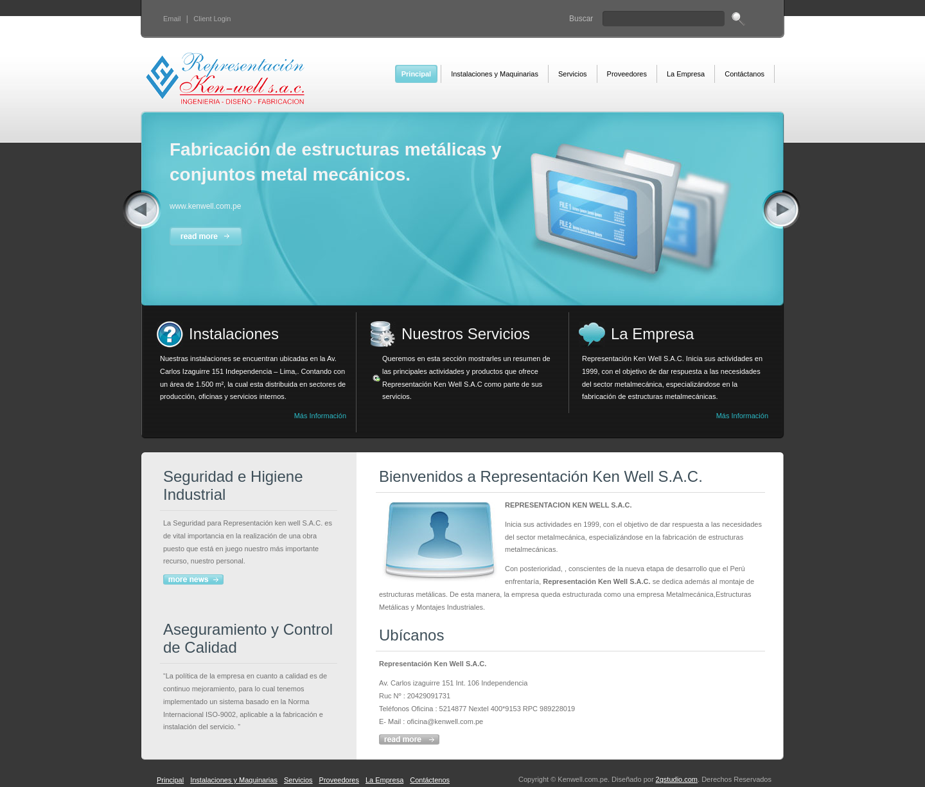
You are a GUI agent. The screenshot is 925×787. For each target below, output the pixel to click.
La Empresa (384, 780)
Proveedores (339, 780)
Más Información (320, 416)
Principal (170, 780)
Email (172, 18)
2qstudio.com (677, 779)
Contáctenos (430, 780)
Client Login (212, 18)
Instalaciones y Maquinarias (234, 780)
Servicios (298, 780)
